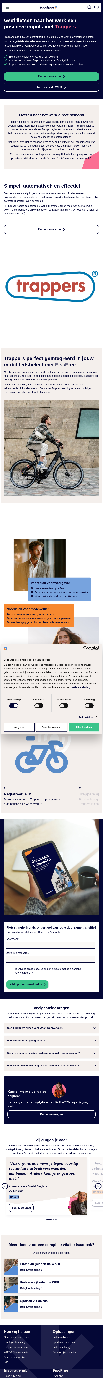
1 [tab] (49, 1214)
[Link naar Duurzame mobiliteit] (15, 1352)
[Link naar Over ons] (58, 1371)
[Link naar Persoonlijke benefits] (64, 1347)
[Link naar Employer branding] (14, 1337)
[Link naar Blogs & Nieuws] (12, 1371)
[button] (51, 1028)
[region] (51, 1183)
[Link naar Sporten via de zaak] (64, 1337)
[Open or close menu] (7, 7)
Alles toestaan (84, 727)
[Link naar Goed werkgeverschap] (16, 1332)
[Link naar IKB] (6, 1357)
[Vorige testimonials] (5, 1183)
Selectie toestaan (51, 727)
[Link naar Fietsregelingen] (61, 1332)
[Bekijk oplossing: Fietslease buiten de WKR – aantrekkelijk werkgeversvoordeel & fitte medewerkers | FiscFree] (51, 1280)
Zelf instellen (86, 717)
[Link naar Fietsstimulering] (61, 1342)
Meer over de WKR (49, 87)
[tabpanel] (52, 1183)
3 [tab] (56, 1214)
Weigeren (19, 727)
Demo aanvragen (49, 76)
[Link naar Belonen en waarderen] (16, 1342)
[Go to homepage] (48, 7)
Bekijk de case (21, 1202)
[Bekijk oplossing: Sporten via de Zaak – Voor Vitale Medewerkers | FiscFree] (51, 1299)
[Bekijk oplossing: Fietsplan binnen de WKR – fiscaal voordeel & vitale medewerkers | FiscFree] (51, 1262)
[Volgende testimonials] (98, 1183)
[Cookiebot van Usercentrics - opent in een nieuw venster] (85, 648)
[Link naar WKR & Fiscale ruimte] (16, 1347)
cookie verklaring (80, 687)
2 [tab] (53, 1214)
